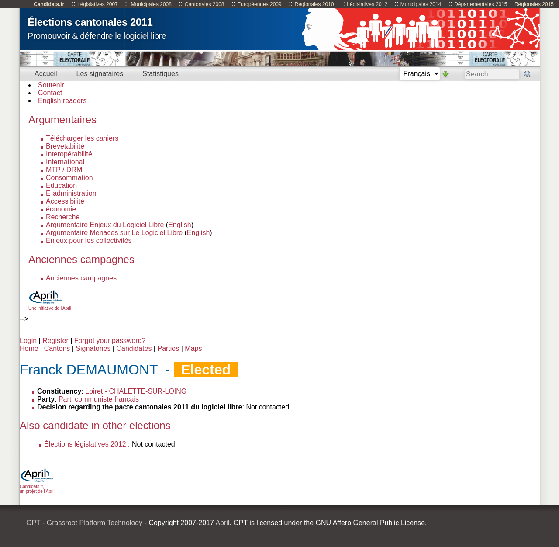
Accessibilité (65, 201)
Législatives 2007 (97, 4)
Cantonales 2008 (204, 4)
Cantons (57, 348)
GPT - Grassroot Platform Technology (84, 522)
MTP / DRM (64, 169)
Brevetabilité (65, 146)
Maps (193, 348)
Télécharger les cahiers (82, 138)
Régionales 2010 (314, 4)
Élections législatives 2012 (85, 444)
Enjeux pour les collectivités (89, 240)
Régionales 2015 (534, 4)
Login (28, 340)
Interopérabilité (69, 154)
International (65, 162)
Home (29, 348)
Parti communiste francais (99, 399)
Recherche (62, 217)
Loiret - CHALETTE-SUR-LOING (135, 391)
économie (61, 209)
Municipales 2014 (420, 4)
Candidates (134, 348)
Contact (50, 93)
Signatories (93, 348)
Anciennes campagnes (81, 278)
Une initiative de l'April (49, 306)
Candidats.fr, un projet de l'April (37, 486)
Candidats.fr (49, 4)
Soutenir (51, 85)
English (179, 224)
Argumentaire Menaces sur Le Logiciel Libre (114, 232)
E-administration (71, 193)
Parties (168, 348)
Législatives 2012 (367, 4)
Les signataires (100, 73)
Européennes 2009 (259, 4)
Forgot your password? (110, 340)
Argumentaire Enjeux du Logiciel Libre (105, 224)
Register (55, 340)
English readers (62, 100)
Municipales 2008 (151, 4)
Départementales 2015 (480, 4)
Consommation (69, 177)
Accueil (46, 73)
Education (61, 185)
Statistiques (160, 73)
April (222, 522)
